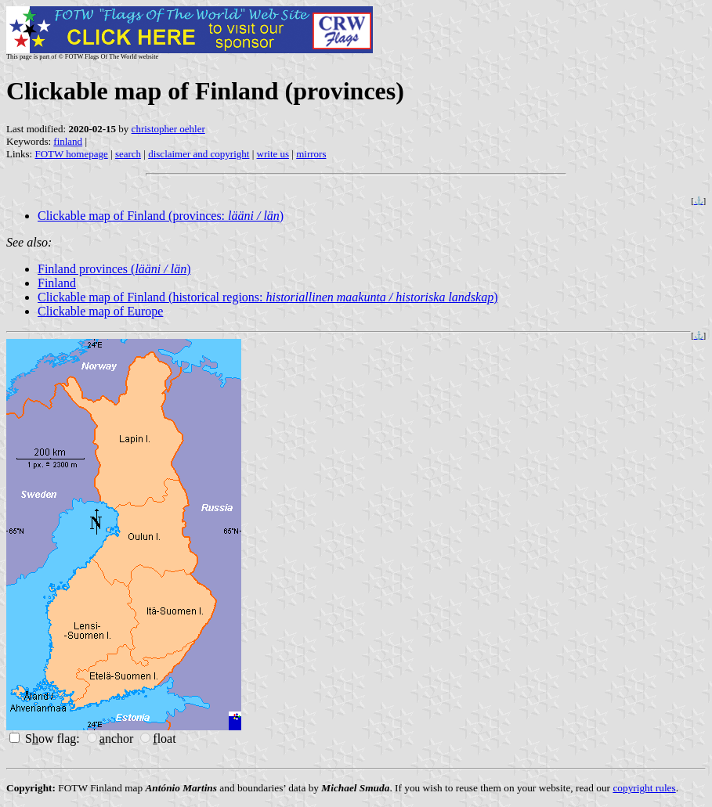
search (128, 154)
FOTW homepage (70, 154)
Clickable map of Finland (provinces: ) (161, 215)
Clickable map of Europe (100, 311)
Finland (57, 283)
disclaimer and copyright (198, 154)
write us (273, 154)
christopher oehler (168, 129)
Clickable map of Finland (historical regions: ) (268, 297)
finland (67, 141)
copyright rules (644, 788)
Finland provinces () (114, 269)
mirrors (311, 154)
